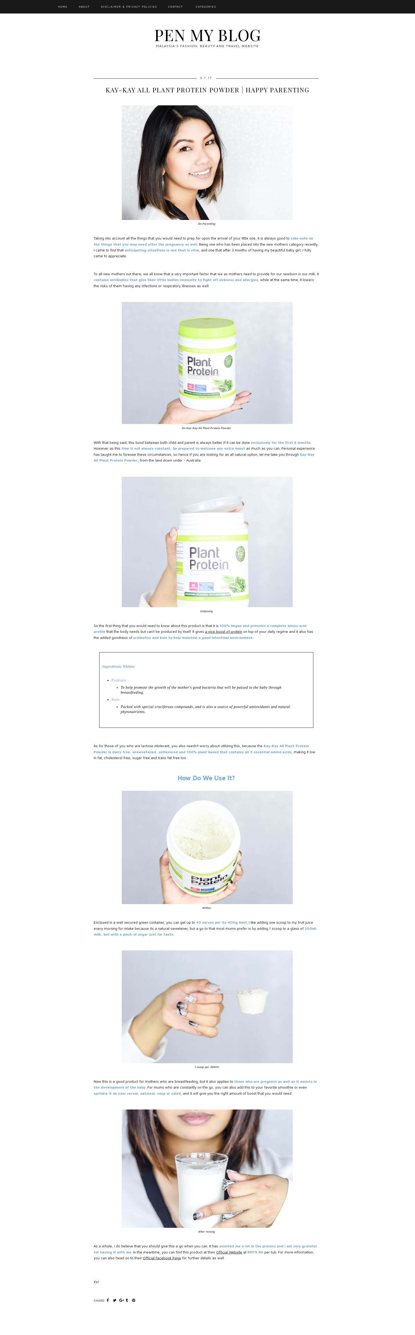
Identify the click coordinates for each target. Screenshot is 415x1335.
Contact (175, 6)
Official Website (229, 1252)
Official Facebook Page (162, 1258)
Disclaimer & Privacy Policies (129, 6)
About (84, 6)
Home (62, 6)
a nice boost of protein (223, 631)
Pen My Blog (207, 34)
